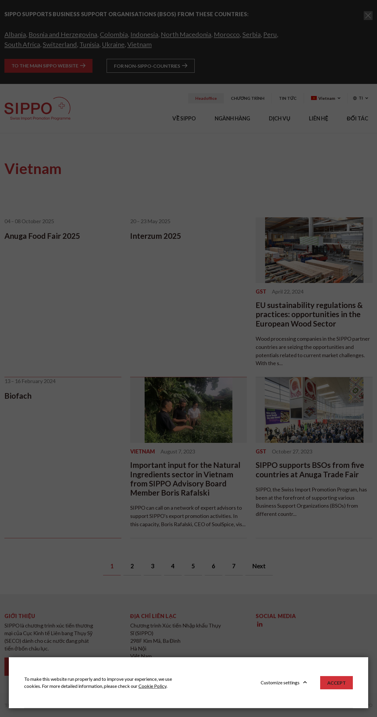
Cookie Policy (152, 686)
